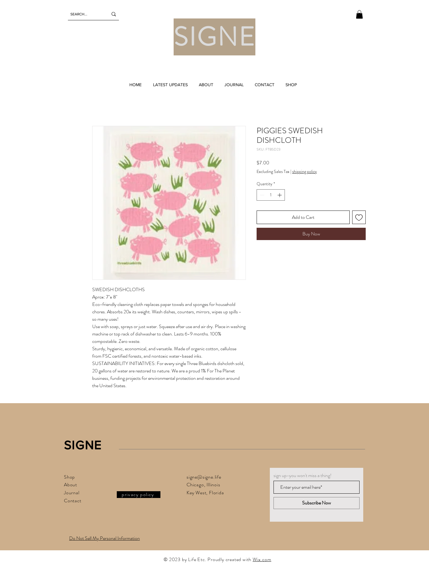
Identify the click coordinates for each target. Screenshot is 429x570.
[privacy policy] (138, 494)
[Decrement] (261, 195)
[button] (359, 14)
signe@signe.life (204, 476)
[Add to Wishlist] (359, 217)
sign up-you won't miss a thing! (303, 475)
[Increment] (280, 195)
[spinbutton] (270, 195)
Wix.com (262, 559)
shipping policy (304, 172)
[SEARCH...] (84, 14)
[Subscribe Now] (317, 503)
